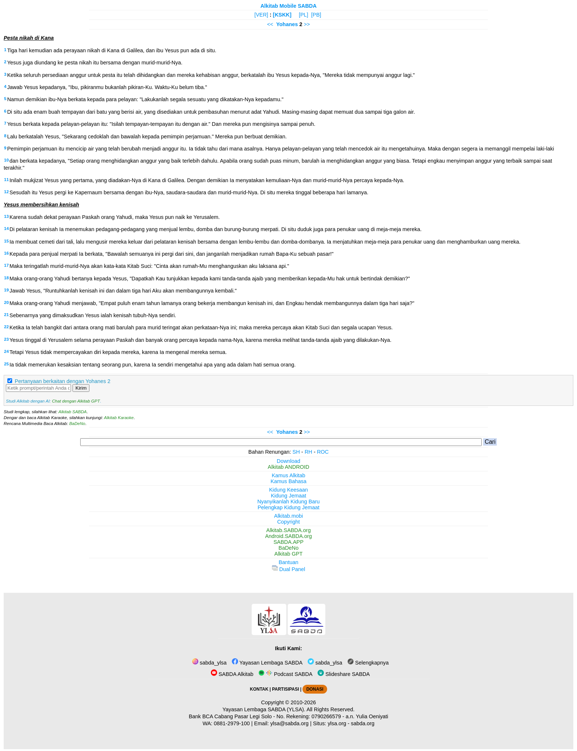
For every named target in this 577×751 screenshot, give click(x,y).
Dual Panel (288, 569)
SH (296, 452)
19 (6, 290)
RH (308, 452)
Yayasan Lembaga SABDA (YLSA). (264, 709)
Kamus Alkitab (288, 475)
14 (6, 228)
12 (6, 191)
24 (6, 351)
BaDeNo (77, 423)
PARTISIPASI (285, 689)
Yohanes (287, 24)
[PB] (316, 15)
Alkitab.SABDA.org (288, 530)
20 (6, 302)
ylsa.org (337, 723)
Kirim (80, 388)
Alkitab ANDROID (288, 467)
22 (6, 327)
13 (6, 216)
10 (6, 160)
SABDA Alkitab (232, 674)
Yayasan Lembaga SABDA (267, 663)
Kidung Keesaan (288, 490)
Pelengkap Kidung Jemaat (288, 507)
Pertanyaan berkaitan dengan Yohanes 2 (62, 381)
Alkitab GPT (289, 554)
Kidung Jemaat (288, 496)
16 (6, 253)
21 (6, 314)
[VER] (261, 15)
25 (6, 364)
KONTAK (259, 689)
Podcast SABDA (285, 674)
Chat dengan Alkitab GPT (76, 401)
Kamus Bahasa (288, 481)
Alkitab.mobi (288, 516)
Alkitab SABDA (73, 412)
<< (270, 24)
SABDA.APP (288, 542)
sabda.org (363, 723)
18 (6, 278)
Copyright (288, 522)
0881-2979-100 (232, 723)
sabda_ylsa (209, 663)
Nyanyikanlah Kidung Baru (288, 501)
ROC (323, 452)
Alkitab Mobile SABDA (289, 6)
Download (288, 461)
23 (6, 339)
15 (6, 241)
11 (6, 179)
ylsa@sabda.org (289, 723)
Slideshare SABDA (344, 674)
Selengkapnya (368, 663)
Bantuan (288, 562)
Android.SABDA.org (288, 536)
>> (307, 24)
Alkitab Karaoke (119, 417)
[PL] (303, 15)
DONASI (314, 689)
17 (6, 265)
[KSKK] (282, 15)
